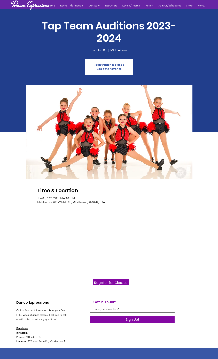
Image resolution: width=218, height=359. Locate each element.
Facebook (22, 328)
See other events (109, 69)
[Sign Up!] (132, 319)
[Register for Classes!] (111, 282)
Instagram (22, 332)
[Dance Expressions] (30, 5)
